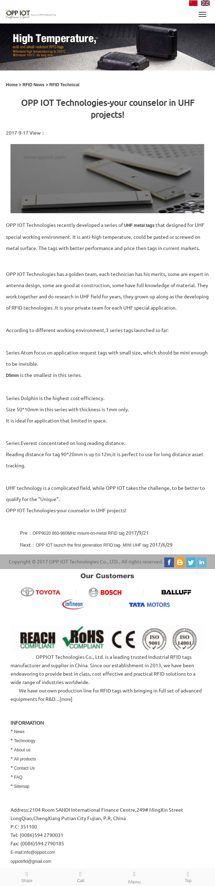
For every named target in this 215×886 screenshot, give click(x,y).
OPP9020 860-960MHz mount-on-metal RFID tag (79, 533)
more (66, 699)
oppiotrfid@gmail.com (31, 861)
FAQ (18, 777)
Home (12, 84)
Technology (24, 740)
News (19, 731)
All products (25, 759)
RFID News (33, 84)
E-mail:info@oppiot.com (33, 852)
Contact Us (24, 768)
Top (188, 876)
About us (22, 750)
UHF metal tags (139, 225)
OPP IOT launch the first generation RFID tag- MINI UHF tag (92, 545)
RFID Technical (64, 84)
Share (27, 876)
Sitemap (21, 786)
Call (81, 876)
